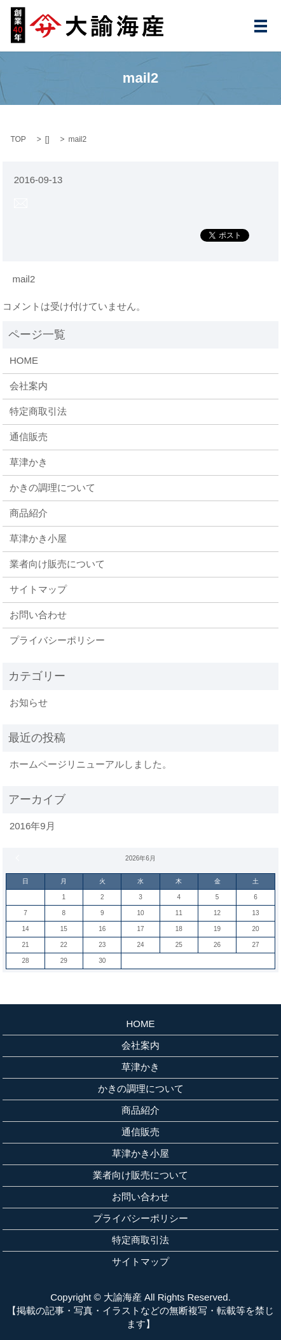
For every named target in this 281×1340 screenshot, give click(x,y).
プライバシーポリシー (57, 640)
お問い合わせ (38, 614)
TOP (17, 139)
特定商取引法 (38, 411)
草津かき (29, 462)
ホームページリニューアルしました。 (91, 764)
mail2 (23, 278)
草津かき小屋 (38, 538)
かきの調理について (52, 487)
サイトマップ (38, 589)
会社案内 (29, 385)
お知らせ (29, 702)
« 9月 (19, 858)
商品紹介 (29, 513)
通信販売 (29, 436)
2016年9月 (32, 825)
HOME (24, 360)
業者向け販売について (57, 563)
